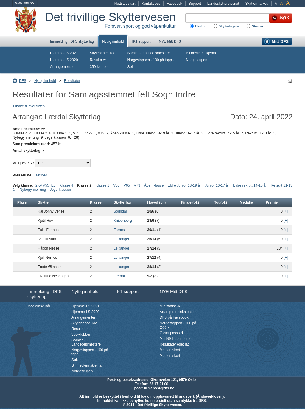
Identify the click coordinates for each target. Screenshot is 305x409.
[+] (286, 211)
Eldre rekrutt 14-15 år (250, 185)
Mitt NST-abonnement (177, 339)
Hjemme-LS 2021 (64, 53)
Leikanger (121, 239)
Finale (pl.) (190, 202)
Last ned (40, 175)
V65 (127, 185)
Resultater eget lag (175, 344)
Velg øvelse (23, 162)
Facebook (174, 3)
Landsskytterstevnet (223, 3)
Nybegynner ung (33, 190)
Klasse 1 (102, 185)
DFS (22, 81)
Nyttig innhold (113, 41)
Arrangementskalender (178, 312)
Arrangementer (62, 67)
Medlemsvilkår (38, 306)
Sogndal (120, 211)
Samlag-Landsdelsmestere (148, 53)
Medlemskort (170, 350)
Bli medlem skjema (201, 53)
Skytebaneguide (102, 53)
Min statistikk (170, 306)
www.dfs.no (24, 3)
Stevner (257, 26)
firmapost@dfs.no (159, 388)
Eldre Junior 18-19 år (184, 185)
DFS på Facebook (174, 317)
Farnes (119, 230)
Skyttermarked (256, 3)
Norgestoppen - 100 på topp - (150, 60)
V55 (116, 185)
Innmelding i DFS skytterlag (72, 41)
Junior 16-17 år (217, 185)
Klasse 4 (66, 185)
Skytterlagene (229, 26)
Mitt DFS (280, 41)
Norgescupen (196, 60)
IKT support (141, 41)
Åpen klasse (154, 185)
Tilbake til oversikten (29, 106)
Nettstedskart (125, 3)
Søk (130, 67)
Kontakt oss (150, 3)
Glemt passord (171, 333)
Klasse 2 (84, 185)
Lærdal (119, 276)
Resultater (98, 60)
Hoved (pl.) (156, 202)
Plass (22, 202)
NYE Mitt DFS (170, 41)
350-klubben (99, 67)
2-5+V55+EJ (45, 185)
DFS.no (200, 26)
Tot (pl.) (220, 202)
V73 (137, 185)
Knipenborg (122, 221)
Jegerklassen (60, 190)
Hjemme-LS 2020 (64, 60)
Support (195, 3)
